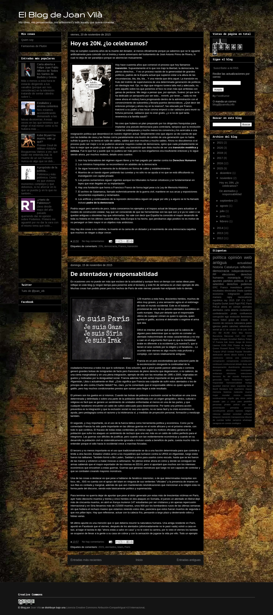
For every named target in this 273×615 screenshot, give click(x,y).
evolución (235, 316)
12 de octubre (229, 329)
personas (217, 404)
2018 (220, 152)
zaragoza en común (222, 423)
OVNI (223, 345)
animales (247, 307)
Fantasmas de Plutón (34, 46)
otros (242, 398)
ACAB (226, 333)
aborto (227, 354)
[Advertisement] (40, 256)
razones (239, 411)
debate (238, 364)
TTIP (237, 348)
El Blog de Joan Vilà (60, 14)
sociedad (237, 414)
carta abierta (231, 310)
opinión (235, 257)
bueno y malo (245, 354)
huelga (248, 383)
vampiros (237, 420)
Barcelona (217, 336)
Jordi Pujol (234, 303)
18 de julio (242, 329)
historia (218, 267)
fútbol (224, 320)
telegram (217, 417)
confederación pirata (225, 313)
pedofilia (248, 401)
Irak (226, 342)
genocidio (217, 380)
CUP (249, 300)
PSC (243, 303)
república (217, 300)
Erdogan (224, 339)
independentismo (241, 271)
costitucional (229, 364)
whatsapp (247, 420)
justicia (248, 294)
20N (100, 246)
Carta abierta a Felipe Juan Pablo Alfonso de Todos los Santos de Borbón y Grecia (47, 71)
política (219, 257)
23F (238, 300)
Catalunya (231, 267)
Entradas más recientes (86, 560)
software (248, 414)
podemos (246, 284)
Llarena (216, 345)
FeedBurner (223, 95)
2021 (220, 142)
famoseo (217, 376)
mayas (249, 389)
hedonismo (237, 380)
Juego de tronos (243, 342)
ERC (215, 287)
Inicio (139, 560)
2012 (220, 238)
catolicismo (218, 358)
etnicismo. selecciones (239, 373)
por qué (247, 404)
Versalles (247, 351)
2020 (220, 147)
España (217, 303)
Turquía (216, 351)
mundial (225, 395)
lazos (249, 386)
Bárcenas (228, 336)
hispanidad (218, 383)
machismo (239, 389)
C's (243, 300)
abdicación (218, 354)
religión (248, 411)
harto (226, 380)
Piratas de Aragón (242, 345)
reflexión (246, 267)
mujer (215, 395)
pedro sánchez (230, 326)
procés (230, 411)
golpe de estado (238, 320)
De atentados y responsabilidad (114, 273)
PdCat (216, 307)
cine (237, 358)
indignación (234, 294)
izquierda (241, 386)
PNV (230, 345)
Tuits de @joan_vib (33, 290)
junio (223, 216)
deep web (247, 364)
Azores (248, 333)
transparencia (237, 417)
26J (214, 333)
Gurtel (224, 303)
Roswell (224, 348)
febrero (224, 221)
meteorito (238, 392)
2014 (220, 227)
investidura (236, 287)
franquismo (246, 376)
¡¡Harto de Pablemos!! (43, 201)
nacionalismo (245, 297)
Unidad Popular (234, 351)
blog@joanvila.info (224, 104)
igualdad (217, 386)
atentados (110, 547)
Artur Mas (237, 333)
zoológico (236, 423)
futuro (216, 320)
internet (225, 386)
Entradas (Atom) (143, 572)
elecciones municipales (239, 370)
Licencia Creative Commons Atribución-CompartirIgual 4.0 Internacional (105, 607)
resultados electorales (224, 290)
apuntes (217, 280)
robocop (216, 414)
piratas (227, 404)
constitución (246, 361)
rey (226, 300)
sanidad (226, 414)
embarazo (217, 373)
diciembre (226, 172)
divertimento (234, 367)
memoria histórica (222, 392)
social (216, 329)
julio (222, 211)
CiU (243, 336)
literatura (224, 389)
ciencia (229, 358)
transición (132, 246)
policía (236, 404)
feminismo (246, 316)
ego (227, 316)
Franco (122, 246)
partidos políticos (233, 280)
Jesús (231, 342)
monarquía (234, 277)
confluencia (246, 313)
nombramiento (219, 398)
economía (218, 294)
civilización (247, 358)
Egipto (216, 339)
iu (251, 320)
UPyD (223, 351)
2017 (220, 157)
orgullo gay (233, 398)
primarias (234, 408)
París (127, 547)
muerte (248, 392)
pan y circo (228, 401)
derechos (232, 284)
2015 (101, 547)
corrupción (218, 316)
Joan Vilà (36, 607)
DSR (249, 336)
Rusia (231, 348)
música (237, 395)
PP (214, 274)
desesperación (220, 367)
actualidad (244, 263)
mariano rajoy (222, 297)
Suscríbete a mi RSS (225, 68)
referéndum (246, 326)
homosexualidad (234, 383)
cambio (248, 290)
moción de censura (223, 323)
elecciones (228, 274)
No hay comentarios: (93, 241)
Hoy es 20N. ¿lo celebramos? (109, 43)
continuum (218, 364)
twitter (228, 420)
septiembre (227, 200)
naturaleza (239, 323)
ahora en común (230, 307)
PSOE (248, 277)
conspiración (219, 361)
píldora (248, 287)
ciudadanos (246, 310)
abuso (234, 354)
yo (221, 329)
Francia (219, 342)
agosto (224, 205)
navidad (248, 395)
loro (231, 389)
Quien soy (27, 39)
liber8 (215, 389)
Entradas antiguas (189, 560)
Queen (216, 348)
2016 (220, 163)
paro (239, 401)
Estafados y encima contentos (47, 104)
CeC (237, 336)
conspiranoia (232, 361)
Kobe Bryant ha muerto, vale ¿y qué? (46, 138)
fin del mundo (231, 376)
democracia (110, 246)
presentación (219, 408)
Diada (240, 290)
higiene (248, 380)
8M (219, 333)
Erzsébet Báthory (236, 339)
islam (120, 547)
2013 (220, 233)
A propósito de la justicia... (47, 169)
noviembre (226, 178)
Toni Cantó (246, 348)
